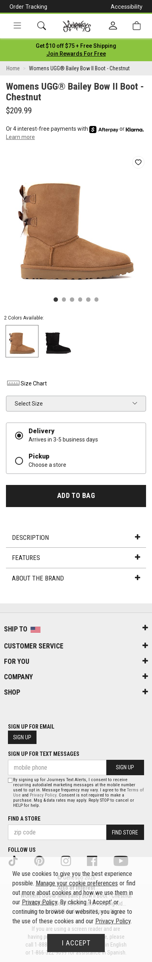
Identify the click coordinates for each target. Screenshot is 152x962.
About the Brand (76, 578)
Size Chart (26, 383)
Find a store (24, 818)
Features (76, 557)
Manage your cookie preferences (77, 883)
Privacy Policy (43, 795)
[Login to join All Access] (76, 46)
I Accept (76, 943)
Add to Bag (76, 496)
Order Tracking (28, 7)
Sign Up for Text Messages (43, 754)
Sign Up (22, 737)
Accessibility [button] (126, 7)
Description (76, 537)
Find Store (125, 832)
